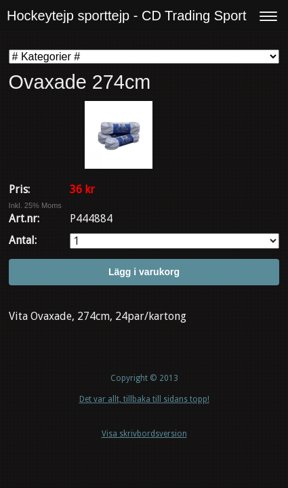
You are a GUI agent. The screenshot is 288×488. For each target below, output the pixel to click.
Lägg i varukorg (144, 271)
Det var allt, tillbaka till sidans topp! (144, 399)
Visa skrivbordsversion (144, 434)
